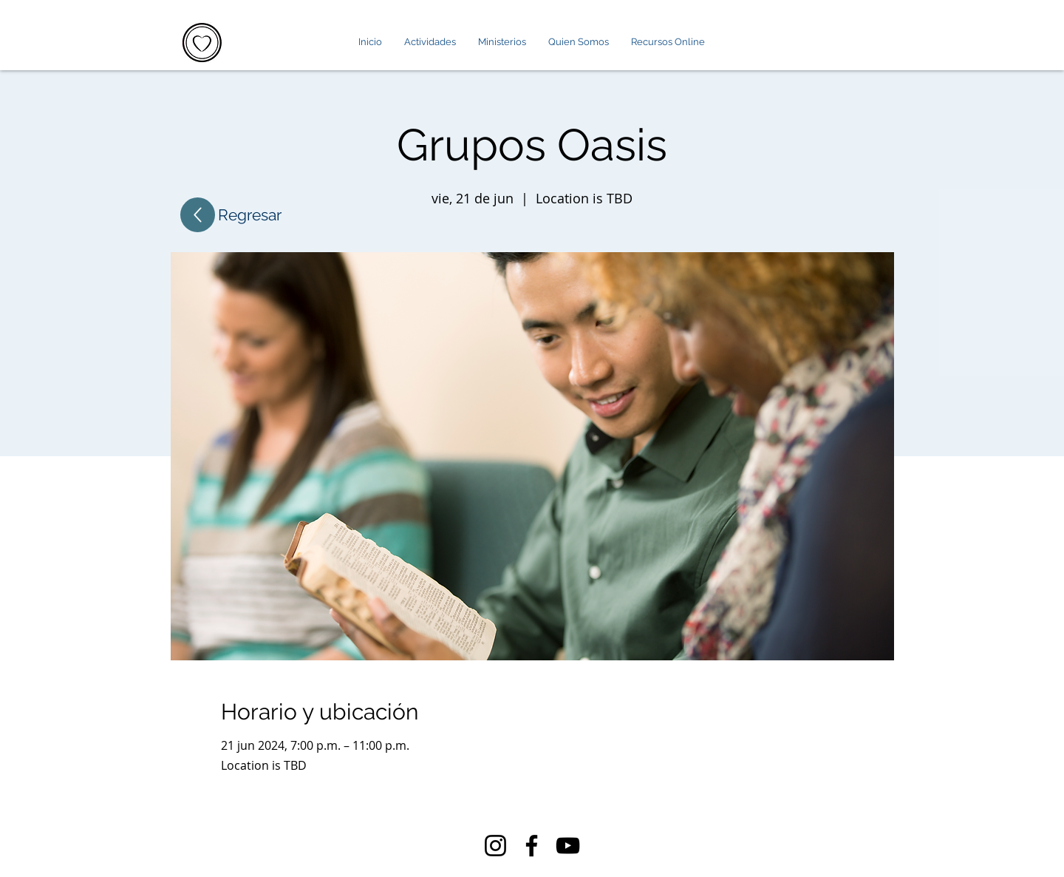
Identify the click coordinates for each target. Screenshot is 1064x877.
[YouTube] (567, 845)
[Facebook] (531, 845)
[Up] (197, 214)
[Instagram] (495, 845)
